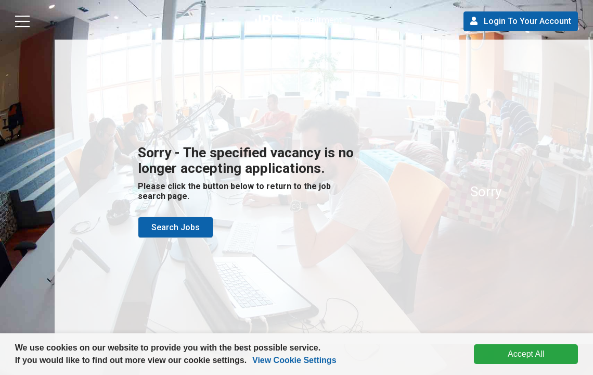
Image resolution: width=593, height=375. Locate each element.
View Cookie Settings (294, 360)
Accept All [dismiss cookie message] (526, 353)
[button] (250, 361)
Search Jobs (175, 227)
